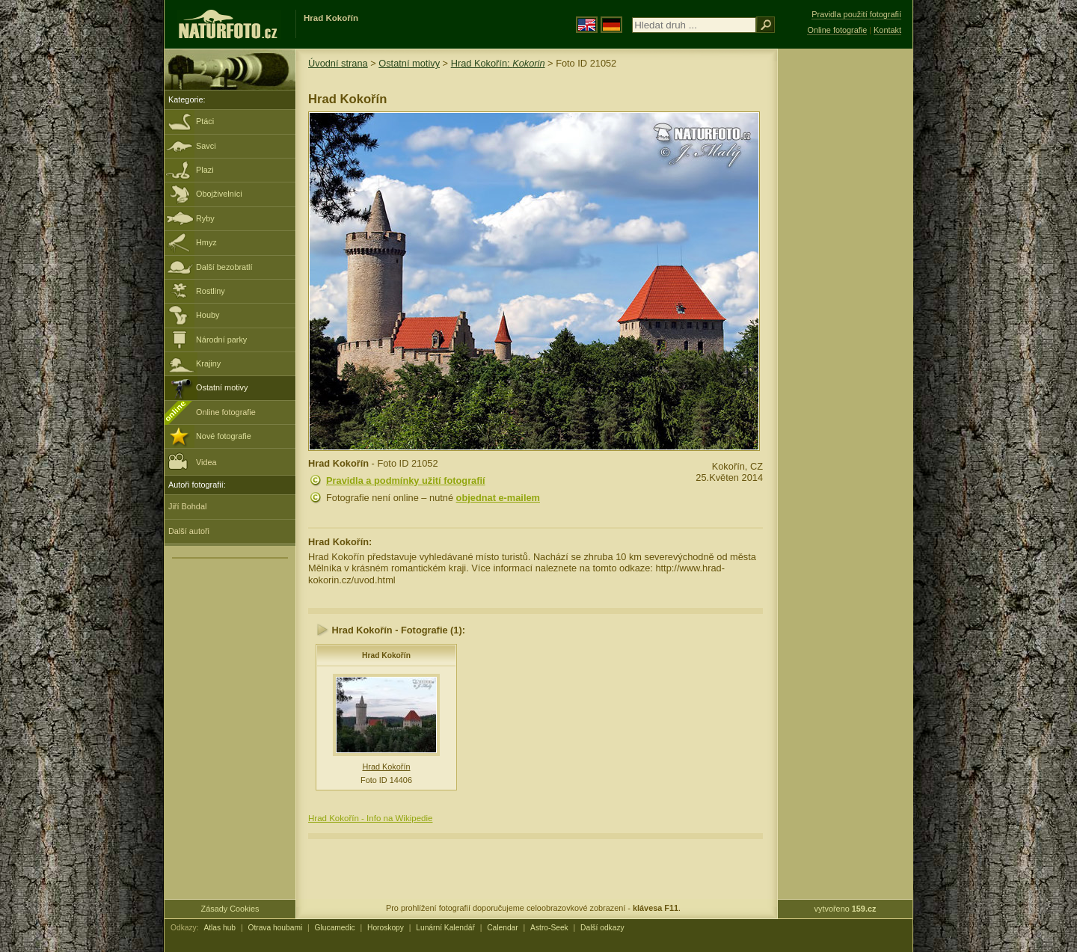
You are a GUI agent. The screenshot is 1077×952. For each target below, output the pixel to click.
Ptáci (205, 121)
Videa (192, 461)
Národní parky (221, 339)
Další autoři (188, 530)
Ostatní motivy (222, 387)
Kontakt (887, 29)
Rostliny (210, 290)
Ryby (205, 218)
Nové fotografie (223, 436)
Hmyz (206, 242)
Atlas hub (219, 928)
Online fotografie (226, 412)
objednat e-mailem (498, 497)
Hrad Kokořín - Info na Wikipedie (370, 818)
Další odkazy (602, 928)
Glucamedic (335, 928)
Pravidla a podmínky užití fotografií (405, 480)
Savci (206, 145)
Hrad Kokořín (386, 655)
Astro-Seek (549, 928)
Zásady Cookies (230, 908)
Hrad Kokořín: (498, 63)
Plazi (205, 169)
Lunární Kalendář (445, 928)
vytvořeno (845, 908)
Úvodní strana (338, 63)
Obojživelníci (219, 193)
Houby (207, 314)
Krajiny (208, 363)
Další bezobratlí (224, 266)
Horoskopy (385, 928)
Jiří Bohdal (187, 506)
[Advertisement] (845, 288)
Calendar (502, 928)
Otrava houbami (275, 928)
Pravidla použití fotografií (856, 14)
